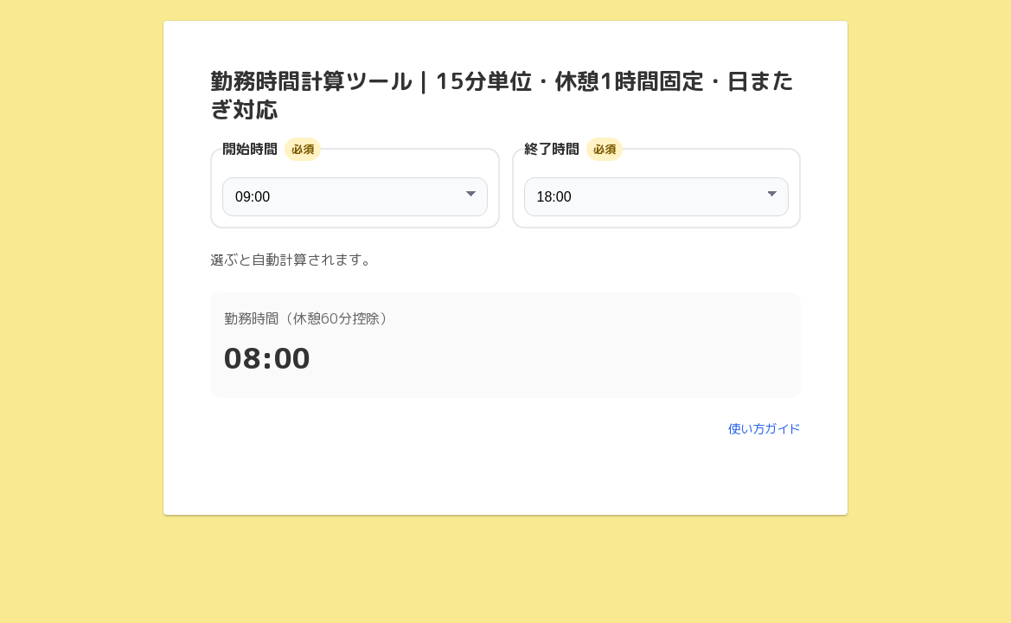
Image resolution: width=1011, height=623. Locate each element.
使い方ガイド (764, 429)
